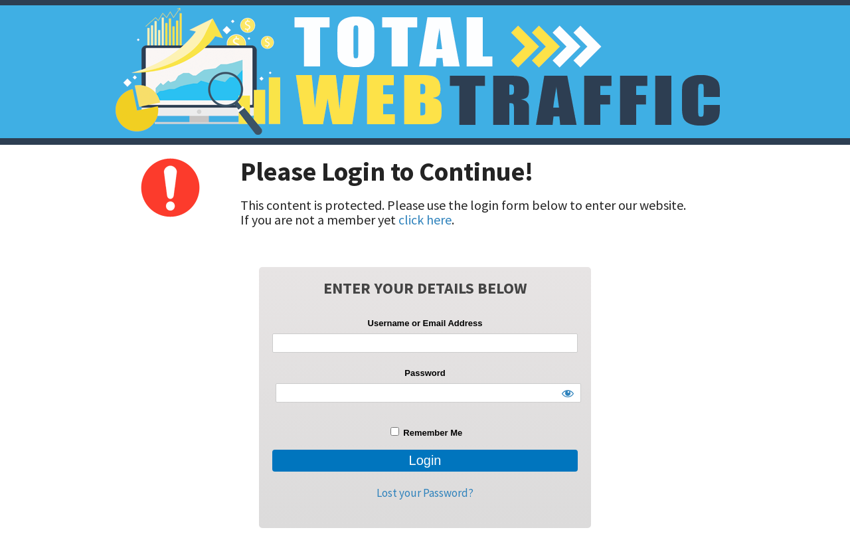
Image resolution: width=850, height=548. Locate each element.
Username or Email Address (425, 323)
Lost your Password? (425, 493)
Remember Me (426, 432)
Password (424, 373)
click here (425, 219)
